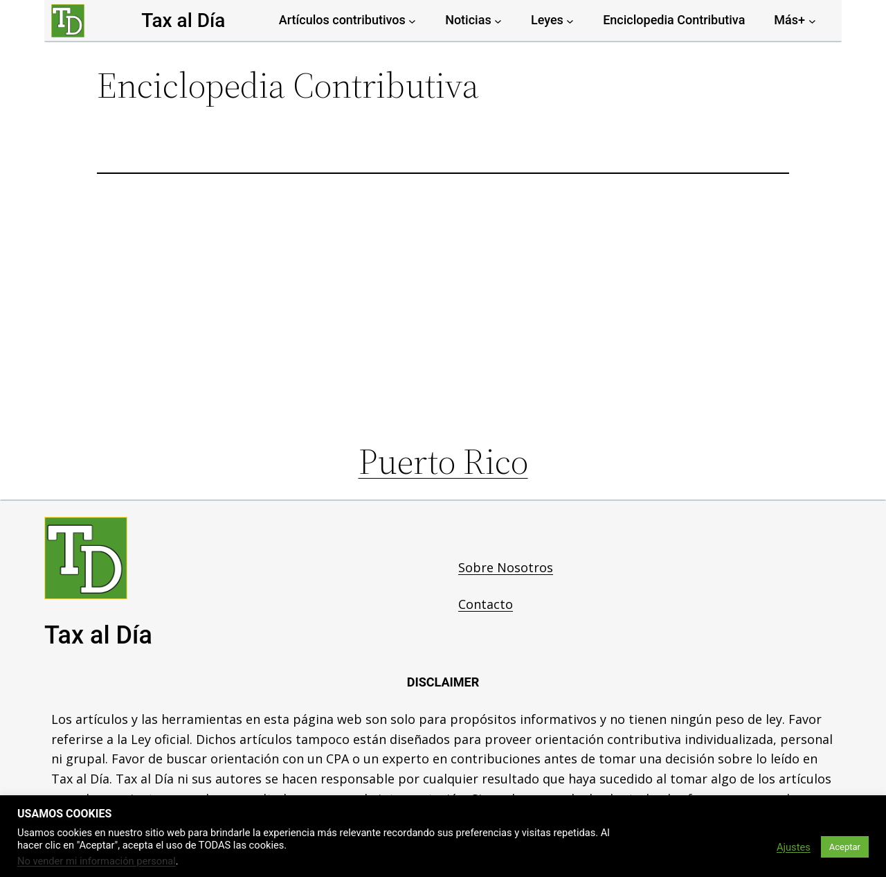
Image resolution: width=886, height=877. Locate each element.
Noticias (468, 19)
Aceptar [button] (844, 847)
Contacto (485, 604)
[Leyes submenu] (570, 20)
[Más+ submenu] (812, 20)
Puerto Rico (443, 461)
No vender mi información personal (96, 861)
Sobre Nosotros (505, 567)
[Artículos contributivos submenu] (412, 20)
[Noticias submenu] (498, 20)
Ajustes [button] (794, 847)
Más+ (789, 19)
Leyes (547, 19)
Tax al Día (183, 20)
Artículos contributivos (342, 19)
